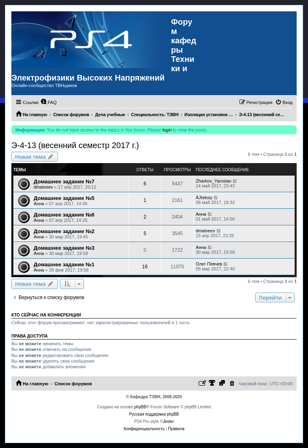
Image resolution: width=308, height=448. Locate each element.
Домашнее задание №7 (64, 181)
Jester (168, 421)
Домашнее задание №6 (64, 215)
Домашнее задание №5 (64, 198)
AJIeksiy (204, 197)
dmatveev (43, 187)
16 (145, 267)
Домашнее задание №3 (64, 248)
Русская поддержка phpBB (154, 414)
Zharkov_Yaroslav (213, 180)
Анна (39, 203)
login (167, 129)
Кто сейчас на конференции (46, 314)
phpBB (140, 407)
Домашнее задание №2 (64, 231)
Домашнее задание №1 (64, 264)
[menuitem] (49, 102)
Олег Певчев (209, 263)
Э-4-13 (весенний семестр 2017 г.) (75, 145)
